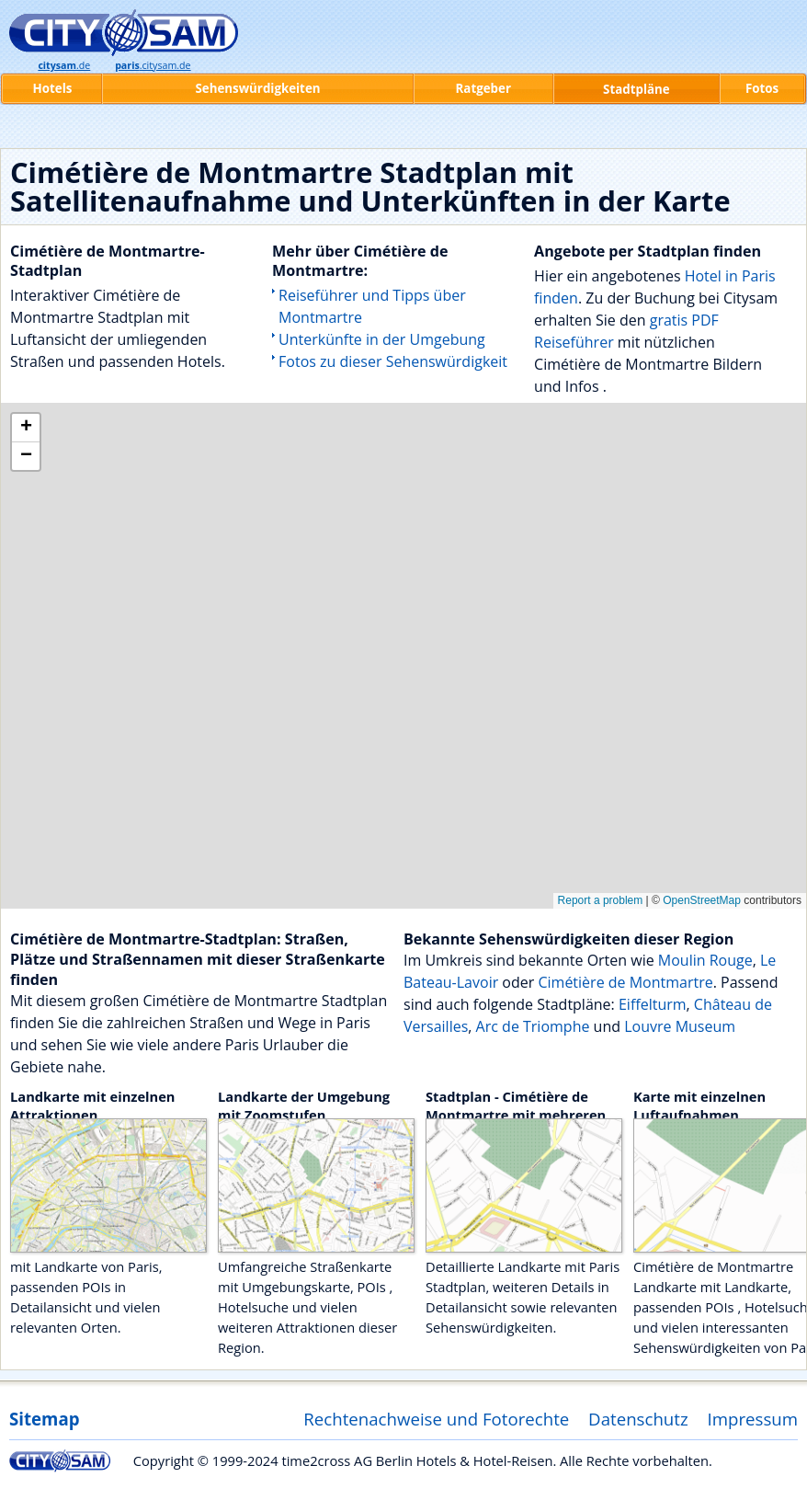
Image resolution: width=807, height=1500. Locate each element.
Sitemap (44, 1418)
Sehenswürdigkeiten (257, 88)
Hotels (53, 88)
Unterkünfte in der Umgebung (381, 339)
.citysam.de (152, 65)
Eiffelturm (653, 1004)
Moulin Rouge (705, 960)
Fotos (762, 88)
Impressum (753, 1418)
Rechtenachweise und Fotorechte (436, 1418)
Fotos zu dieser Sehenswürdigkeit (392, 361)
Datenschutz (638, 1418)
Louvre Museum (679, 1026)
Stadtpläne (636, 89)
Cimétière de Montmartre (625, 982)
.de (64, 65)
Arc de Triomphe (533, 1026)
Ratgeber (483, 88)
